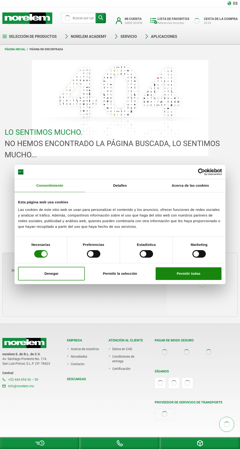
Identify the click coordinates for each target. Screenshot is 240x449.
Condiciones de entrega (123, 359)
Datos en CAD (122, 349)
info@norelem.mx (18, 386)
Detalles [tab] (120, 185)
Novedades (79, 356)
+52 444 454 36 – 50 (20, 379)
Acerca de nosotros (85, 349)
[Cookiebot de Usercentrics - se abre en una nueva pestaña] (201, 171)
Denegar (51, 273)
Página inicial (15, 49)
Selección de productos (29, 36)
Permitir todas (188, 273)
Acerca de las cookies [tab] (190, 185)
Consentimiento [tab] (49, 185)
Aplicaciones (160, 36)
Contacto (77, 364)
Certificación (121, 369)
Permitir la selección (120, 273)
